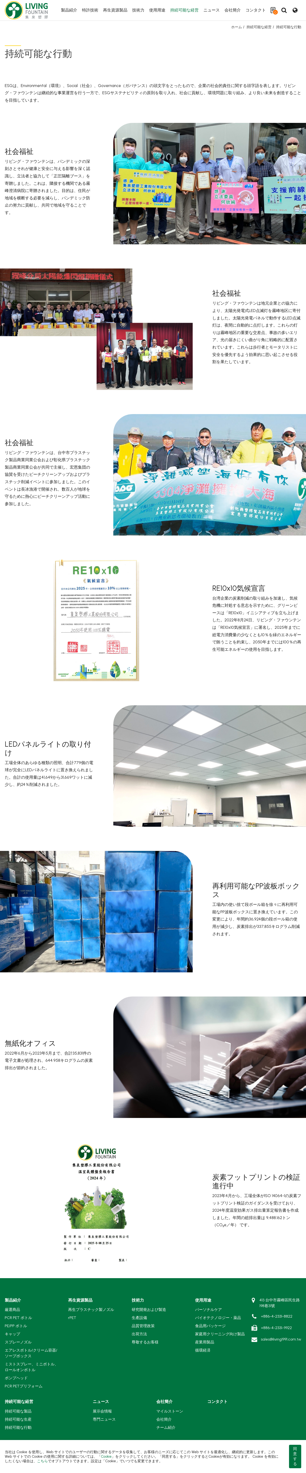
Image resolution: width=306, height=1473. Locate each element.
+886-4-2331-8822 (276, 1316)
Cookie (106, 1456)
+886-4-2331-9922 (276, 1327)
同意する (295, 1456)
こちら (42, 1461)
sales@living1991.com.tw (281, 1339)
